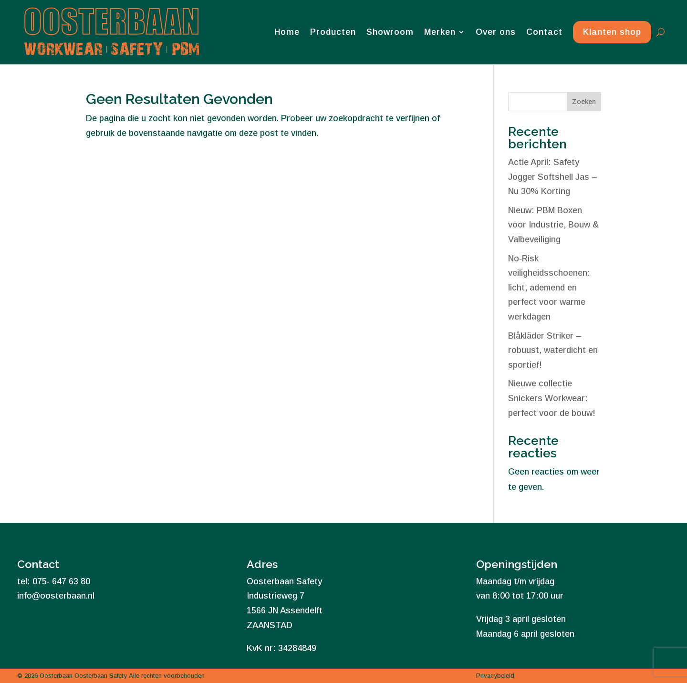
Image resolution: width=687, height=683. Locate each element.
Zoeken (584, 101)
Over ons (496, 32)
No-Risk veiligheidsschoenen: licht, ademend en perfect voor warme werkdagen (549, 287)
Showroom (390, 32)
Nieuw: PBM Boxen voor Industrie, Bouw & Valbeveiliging (553, 225)
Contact (544, 32)
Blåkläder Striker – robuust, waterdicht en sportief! (553, 350)
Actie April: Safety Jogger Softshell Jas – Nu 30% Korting (552, 176)
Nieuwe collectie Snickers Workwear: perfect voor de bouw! (551, 398)
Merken (440, 32)
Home (287, 32)
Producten (333, 32)
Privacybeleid (495, 675)
